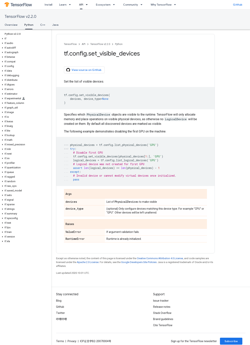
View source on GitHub (83, 70)
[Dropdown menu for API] (87, 4)
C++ (42, 24)
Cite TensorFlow (162, 325)
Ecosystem (103, 4)
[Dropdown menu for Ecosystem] (115, 4)
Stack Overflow (162, 312)
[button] (25, 38)
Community (130, 4)
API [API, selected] (81, 4)
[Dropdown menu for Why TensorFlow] (176, 4)
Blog (58, 300)
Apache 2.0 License (88, 262)
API (83, 44)
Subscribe (231, 341)
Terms (60, 341)
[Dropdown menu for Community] (142, 4)
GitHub (237, 4)
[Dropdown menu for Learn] (71, 4)
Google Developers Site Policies (139, 262)
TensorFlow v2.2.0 (20, 16)
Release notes (161, 306)
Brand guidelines (163, 319)
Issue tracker (161, 300)
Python (119, 44)
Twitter (60, 312)
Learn (62, 4)
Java (55, 24)
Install (48, 4)
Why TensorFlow (161, 4)
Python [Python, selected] (28, 24)
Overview (11, 24)
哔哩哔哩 (61, 319)
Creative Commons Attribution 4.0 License (160, 258)
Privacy (72, 341)
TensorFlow (70, 44)
